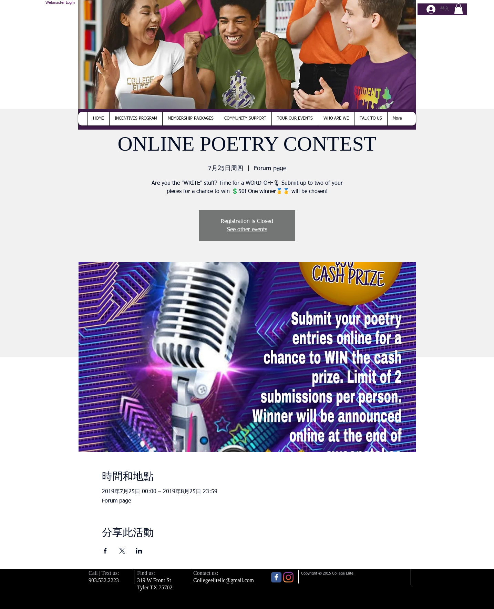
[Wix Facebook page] (276, 577)
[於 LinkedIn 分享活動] (139, 551)
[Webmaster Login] (60, 3)
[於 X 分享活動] (122, 551)
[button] (458, 8)
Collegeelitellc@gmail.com (223, 580)
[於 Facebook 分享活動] (105, 551)
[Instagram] (288, 577)
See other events (247, 230)
